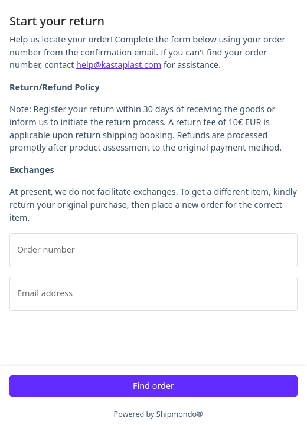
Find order (153, 385)
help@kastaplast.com (118, 64)
